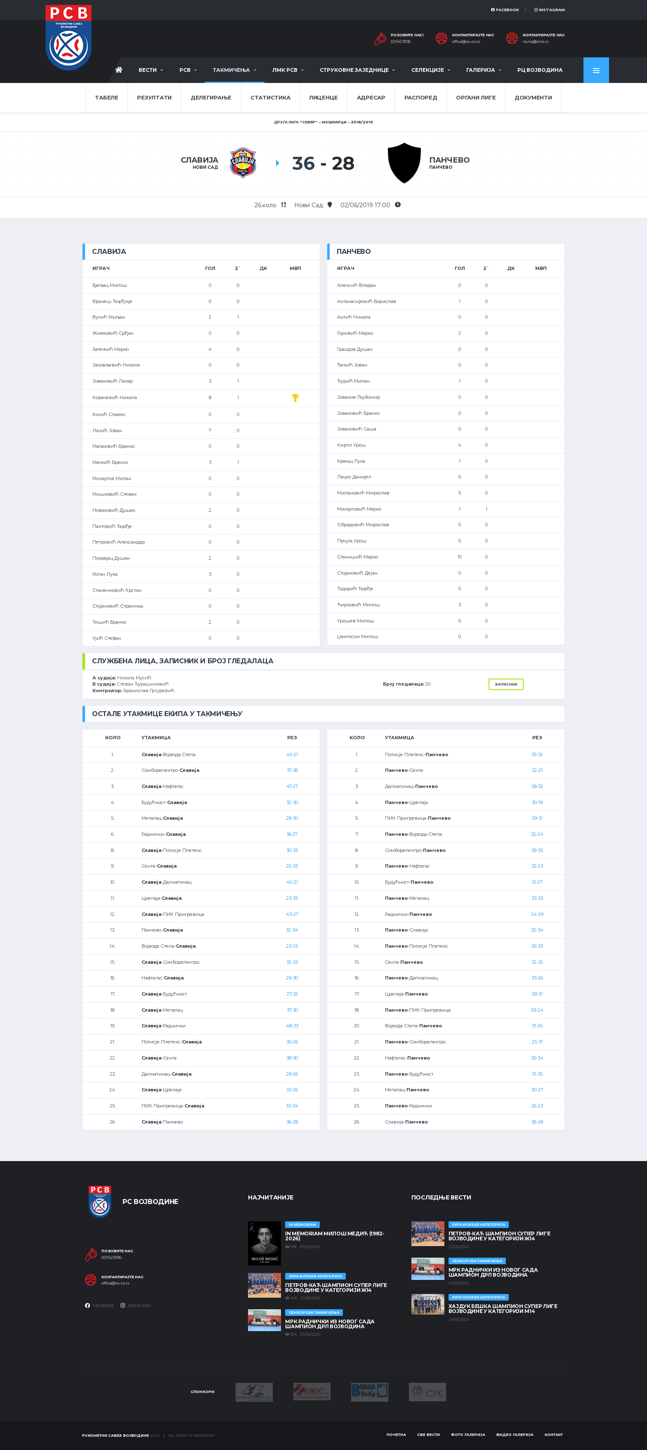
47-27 (292, 786)
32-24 (537, 834)
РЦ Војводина (540, 70)
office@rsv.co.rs (466, 42)
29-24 (537, 1010)
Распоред (420, 97)
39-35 (537, 850)
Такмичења (231, 70)
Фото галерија (468, 1434)
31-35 (537, 1074)
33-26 (292, 1090)
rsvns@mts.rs (535, 42)
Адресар (371, 97)
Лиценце (323, 97)
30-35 (292, 850)
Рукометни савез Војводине (115, 1435)
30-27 (537, 1090)
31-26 (537, 1026)
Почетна (396, 1434)
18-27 (292, 834)
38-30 (292, 1058)
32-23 (537, 866)
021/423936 (401, 42)
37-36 (292, 770)
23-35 (292, 898)
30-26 (292, 1042)
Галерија (480, 70)
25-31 (537, 1042)
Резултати (154, 97)
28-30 (292, 818)
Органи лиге (476, 97)
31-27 (537, 882)
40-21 (292, 754)
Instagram (549, 9)
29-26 (292, 1074)
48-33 (292, 1026)
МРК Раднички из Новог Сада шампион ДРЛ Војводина (330, 1323)
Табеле (106, 97)
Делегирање (211, 97)
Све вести (428, 1434)
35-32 (537, 754)
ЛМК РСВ (285, 70)
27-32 (292, 994)
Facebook (505, 9)
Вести (148, 70)
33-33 (537, 898)
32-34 (292, 930)
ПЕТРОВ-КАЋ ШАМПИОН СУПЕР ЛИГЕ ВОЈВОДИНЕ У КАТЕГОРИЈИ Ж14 (336, 1287)
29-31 (537, 818)
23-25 (292, 946)
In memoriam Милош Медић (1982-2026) (334, 1236)
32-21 (537, 770)
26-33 (537, 946)
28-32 (537, 786)
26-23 (537, 1106)
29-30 (292, 978)
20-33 (292, 866)
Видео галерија (515, 1434)
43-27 (292, 914)
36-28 (292, 1122)
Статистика (270, 97)
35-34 (537, 1058)
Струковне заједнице (354, 70)
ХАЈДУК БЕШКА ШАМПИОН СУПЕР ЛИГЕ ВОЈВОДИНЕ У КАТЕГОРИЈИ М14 (503, 1308)
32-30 (292, 802)
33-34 (292, 1106)
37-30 (292, 1010)
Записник (506, 684)
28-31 (537, 994)
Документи (533, 97)
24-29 (537, 914)
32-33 (292, 962)
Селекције (427, 70)
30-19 (537, 802)
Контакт (554, 1434)
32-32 (537, 962)
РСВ (185, 70)
